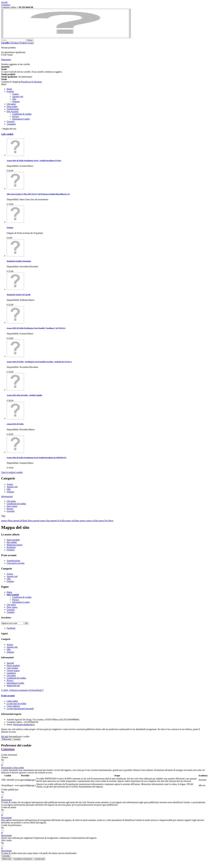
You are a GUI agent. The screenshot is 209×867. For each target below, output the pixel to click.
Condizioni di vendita (22, 114)
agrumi (36, 520)
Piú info (4, 736)
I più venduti (7, 134)
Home (9, 89)
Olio (14, 99)
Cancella (5, 856)
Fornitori (11, 550)
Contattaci (5, 5)
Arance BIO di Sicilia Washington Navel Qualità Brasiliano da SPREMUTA (36, 457)
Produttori (11, 547)
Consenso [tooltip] (8, 749)
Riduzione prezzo (14, 545)
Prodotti (10, 91)
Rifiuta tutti (6, 739)
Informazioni (7, 496)
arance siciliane (72, 520)
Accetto (17, 739)
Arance (15, 94)
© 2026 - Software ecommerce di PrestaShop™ (22, 690)
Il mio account (8, 695)
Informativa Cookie (21, 119)
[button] (12, 767)
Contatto (10, 612)
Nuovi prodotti (13, 540)
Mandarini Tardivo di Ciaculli (18, 295)
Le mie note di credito (16, 703)
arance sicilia (92, 520)
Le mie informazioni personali (20, 708)
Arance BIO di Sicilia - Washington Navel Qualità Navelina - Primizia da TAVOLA (39, 362)
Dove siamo (12, 106)
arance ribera (7, 520)
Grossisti (11, 121)
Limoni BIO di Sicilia (15, 424)
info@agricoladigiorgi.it (24, 724)
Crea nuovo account (15, 563)
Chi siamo (11, 104)
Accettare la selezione (23, 859)
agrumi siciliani (20, 520)
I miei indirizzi (13, 706)
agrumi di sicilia (57, 520)
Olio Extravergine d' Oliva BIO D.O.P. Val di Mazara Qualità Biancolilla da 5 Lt (38, 194)
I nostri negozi (13, 670)
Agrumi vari (17, 96)
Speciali (10, 663)
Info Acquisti (12, 111)
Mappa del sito (13, 685)
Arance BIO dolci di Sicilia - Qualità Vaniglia (24, 395)
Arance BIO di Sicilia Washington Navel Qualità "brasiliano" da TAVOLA (36, 328)
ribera (30, 520)
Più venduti (12, 542)
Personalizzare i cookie (19, 736)
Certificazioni (13, 109)
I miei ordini (12, 701)
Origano (15, 101)
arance (83, 520)
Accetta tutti (39, 859)
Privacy (15, 116)
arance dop (45, 520)
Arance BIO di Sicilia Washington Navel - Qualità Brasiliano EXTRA (34, 160)
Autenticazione (13, 560)
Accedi (4, 2)
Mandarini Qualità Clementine (19, 261)
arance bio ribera (105, 520)
